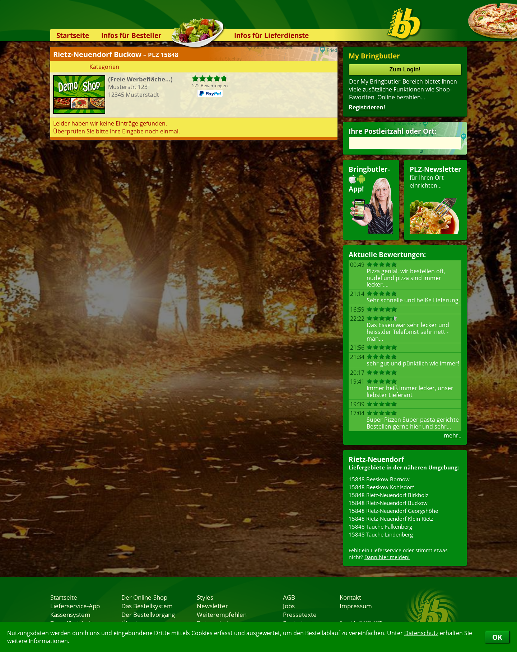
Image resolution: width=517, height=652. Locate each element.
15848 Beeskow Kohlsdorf (381, 487)
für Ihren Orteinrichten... (435, 199)
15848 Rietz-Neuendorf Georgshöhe (393, 510)
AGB (289, 597)
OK (497, 637)
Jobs (289, 605)
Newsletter (212, 605)
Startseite (72, 35)
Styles (205, 597)
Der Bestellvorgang (148, 614)
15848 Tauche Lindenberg (381, 534)
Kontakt (350, 597)
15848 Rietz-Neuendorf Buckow (388, 502)
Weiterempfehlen (222, 614)
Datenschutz (421, 633)
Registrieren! (367, 107)
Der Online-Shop (144, 597)
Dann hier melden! (387, 557)
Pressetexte (300, 614)
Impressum (356, 605)
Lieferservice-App (75, 605)
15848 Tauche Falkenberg (380, 526)
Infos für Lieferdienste (271, 35)
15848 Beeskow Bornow (379, 479)
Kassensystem (70, 614)
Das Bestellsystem (147, 605)
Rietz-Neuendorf (376, 459)
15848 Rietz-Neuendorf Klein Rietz (391, 518)
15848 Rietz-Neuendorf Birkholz (388, 495)
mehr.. (452, 435)
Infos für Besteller (131, 35)
